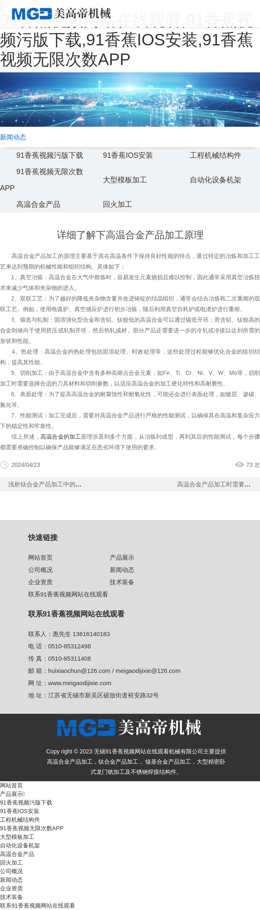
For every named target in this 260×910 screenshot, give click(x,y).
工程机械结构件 (215, 155)
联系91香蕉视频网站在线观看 (68, 594)
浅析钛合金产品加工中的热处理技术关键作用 (69, 484)
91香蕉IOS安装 (128, 155)
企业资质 (40, 581)
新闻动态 (122, 569)
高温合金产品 (38, 204)
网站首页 (40, 557)
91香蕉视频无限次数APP (32, 828)
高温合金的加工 (60, 436)
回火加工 (117, 204)
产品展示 (122, 557)
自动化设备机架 (215, 180)
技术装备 (122, 581)
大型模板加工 (125, 180)
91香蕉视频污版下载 (49, 155)
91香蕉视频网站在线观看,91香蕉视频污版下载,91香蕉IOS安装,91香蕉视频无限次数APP (126, 39)
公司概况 (40, 569)
